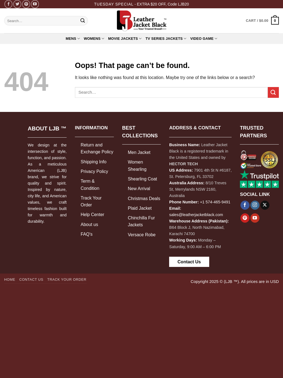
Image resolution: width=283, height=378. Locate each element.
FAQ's (87, 234)
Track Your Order (91, 202)
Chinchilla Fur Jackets (141, 221)
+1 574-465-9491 (215, 202)
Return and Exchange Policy (97, 148)
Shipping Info (93, 161)
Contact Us (189, 261)
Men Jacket (139, 152)
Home (9, 280)
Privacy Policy (94, 171)
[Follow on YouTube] (35, 4)
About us (89, 224)
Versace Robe (142, 234)
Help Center (92, 214)
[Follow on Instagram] (255, 205)
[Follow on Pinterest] (26, 4)
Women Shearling (137, 166)
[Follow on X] (264, 205)
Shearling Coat (142, 179)
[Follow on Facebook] (8, 4)
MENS (73, 38)
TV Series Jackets (166, 38)
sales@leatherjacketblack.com (196, 214)
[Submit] (82, 20)
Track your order (67, 280)
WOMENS (94, 38)
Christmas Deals (144, 198)
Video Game (203, 38)
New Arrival (139, 188)
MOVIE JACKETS (125, 38)
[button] (262, 20)
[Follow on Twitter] (17, 4)
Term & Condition (90, 185)
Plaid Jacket (139, 208)
